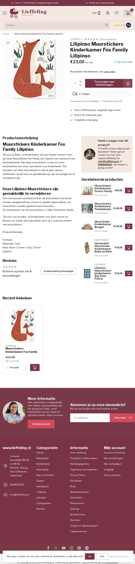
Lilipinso (75, 39)
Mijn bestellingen (113, 458)
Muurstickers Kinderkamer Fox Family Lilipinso (38, 34)
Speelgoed (42, 486)
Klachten (75, 520)
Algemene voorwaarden (83, 469)
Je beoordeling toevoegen (58, 271)
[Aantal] (25, 367)
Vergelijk (14, 367)
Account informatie (114, 452)
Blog (72, 486)
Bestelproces (77, 514)
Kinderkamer (43, 464)
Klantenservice (41, 424)
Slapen (40, 480)
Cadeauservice (78, 531)
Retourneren (77, 503)
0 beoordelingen (108, 39)
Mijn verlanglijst (112, 464)
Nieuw (40, 452)
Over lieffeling (78, 452)
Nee (102, 556)
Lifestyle (41, 497)
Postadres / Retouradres (83, 458)
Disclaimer (76, 480)
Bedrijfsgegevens (79, 464)
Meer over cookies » (120, 556)
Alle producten (112, 475)
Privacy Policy (77, 475)
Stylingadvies (43, 503)
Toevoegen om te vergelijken (84, 101)
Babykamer (42, 458)
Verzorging (42, 469)
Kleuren (40, 509)
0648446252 (105, 164)
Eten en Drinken (45, 475)
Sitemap (74, 509)
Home (6, 34)
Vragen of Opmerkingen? (84, 525)
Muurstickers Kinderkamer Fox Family (21, 350)
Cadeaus (41, 492)
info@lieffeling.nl (108, 161)
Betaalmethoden (79, 492)
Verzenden (76, 497)
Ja (90, 556)
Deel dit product (112, 101)
